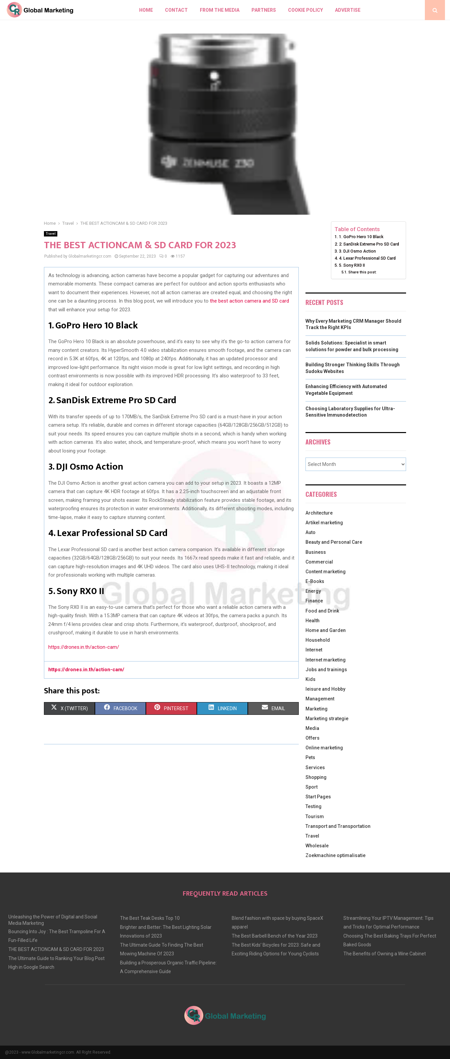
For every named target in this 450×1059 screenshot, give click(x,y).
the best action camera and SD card (249, 301)
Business (315, 552)
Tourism (314, 816)
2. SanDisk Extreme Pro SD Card (369, 244)
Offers (312, 738)
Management (319, 698)
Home (146, 10)
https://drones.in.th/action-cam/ (83, 647)
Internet (313, 649)
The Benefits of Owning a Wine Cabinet (384, 953)
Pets (310, 757)
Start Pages (318, 796)
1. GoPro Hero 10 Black (361, 236)
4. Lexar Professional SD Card (367, 258)
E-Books (314, 581)
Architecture (319, 513)
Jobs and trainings (326, 669)
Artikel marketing (324, 522)
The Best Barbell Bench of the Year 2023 (275, 936)
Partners (263, 10)
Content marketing (325, 571)
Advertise (347, 10)
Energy (313, 591)
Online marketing (324, 747)
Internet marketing (325, 660)
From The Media (219, 10)
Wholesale (317, 845)
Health (312, 620)
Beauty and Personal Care (333, 542)
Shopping (316, 777)
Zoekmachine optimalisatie (335, 855)
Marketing (316, 708)
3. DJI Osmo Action (357, 251)
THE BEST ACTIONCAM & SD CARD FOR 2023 (56, 949)
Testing (313, 806)
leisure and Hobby (325, 689)
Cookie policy (305, 10)
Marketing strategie (326, 718)
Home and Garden (325, 630)
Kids (310, 679)
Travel (51, 233)
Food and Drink (322, 611)
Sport (311, 787)
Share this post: (362, 272)
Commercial (319, 562)
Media (312, 728)
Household (317, 640)
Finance (314, 600)
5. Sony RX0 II (352, 265)
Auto (310, 532)
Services (315, 767)
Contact (176, 10)
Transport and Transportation (338, 826)
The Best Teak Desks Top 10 (150, 918)
